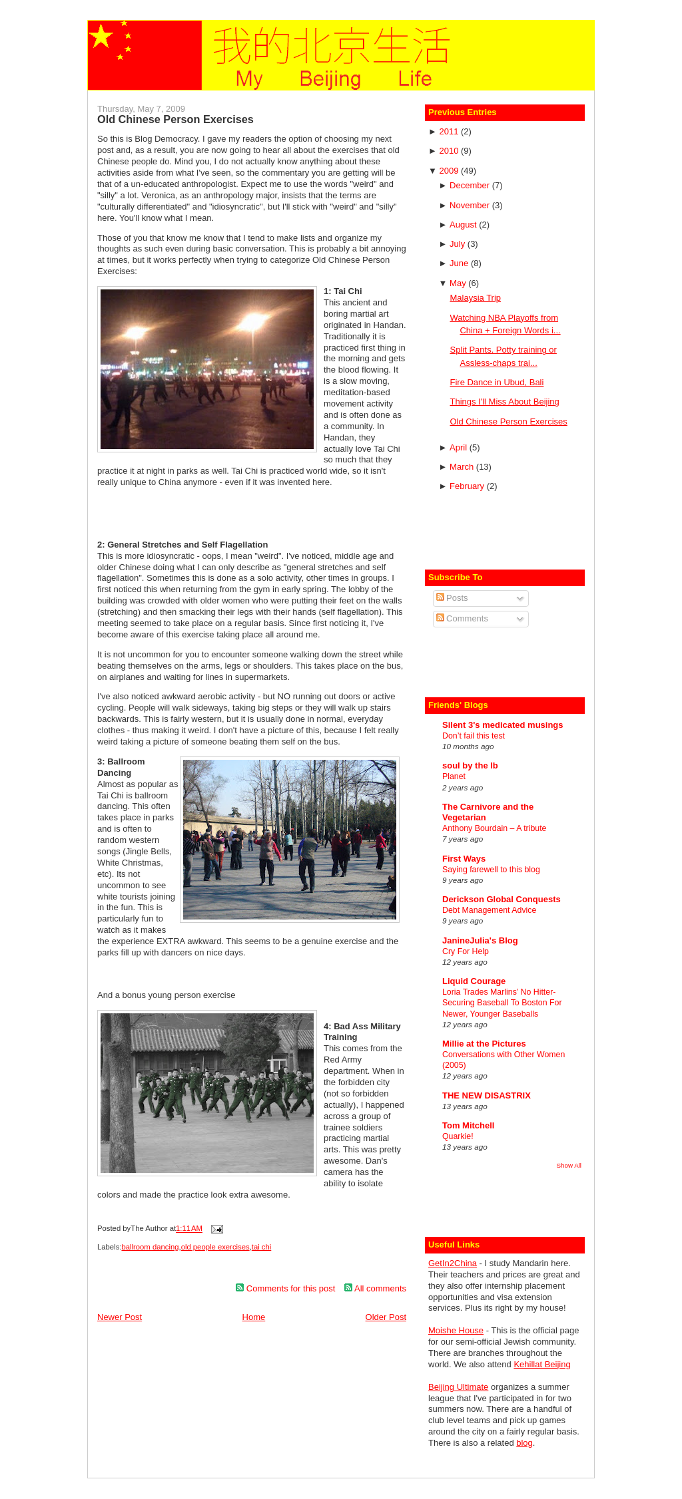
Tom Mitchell (468, 1125)
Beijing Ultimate (458, 1387)
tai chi (262, 1247)
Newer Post (119, 1317)
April (460, 447)
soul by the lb (470, 765)
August (464, 225)
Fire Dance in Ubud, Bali (496, 382)
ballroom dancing (149, 1247)
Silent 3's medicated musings (502, 725)
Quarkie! (458, 1136)
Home (254, 1317)
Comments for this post (285, 1288)
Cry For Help (465, 951)
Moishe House (456, 1330)
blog (524, 1443)
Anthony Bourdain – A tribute (494, 828)
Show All (569, 1165)
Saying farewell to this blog (491, 869)
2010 (450, 151)
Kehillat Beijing (541, 1364)
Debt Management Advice (489, 910)
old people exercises (215, 1247)
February (468, 486)
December (471, 185)
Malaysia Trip (475, 298)
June (460, 263)
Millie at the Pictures (484, 1044)
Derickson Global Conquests (501, 899)
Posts (452, 598)
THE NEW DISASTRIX (486, 1095)
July (459, 244)
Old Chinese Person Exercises (175, 119)
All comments (375, 1288)
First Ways (464, 859)
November (471, 205)
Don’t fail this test (473, 736)
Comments (462, 618)
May (459, 283)
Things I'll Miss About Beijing (504, 402)
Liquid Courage (474, 981)
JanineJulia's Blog (480, 940)
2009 (450, 171)
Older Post (386, 1317)
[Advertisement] (506, 532)
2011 (450, 131)
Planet (454, 776)
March (463, 467)
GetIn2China (452, 1263)
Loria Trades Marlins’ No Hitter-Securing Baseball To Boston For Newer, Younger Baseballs (502, 1002)
